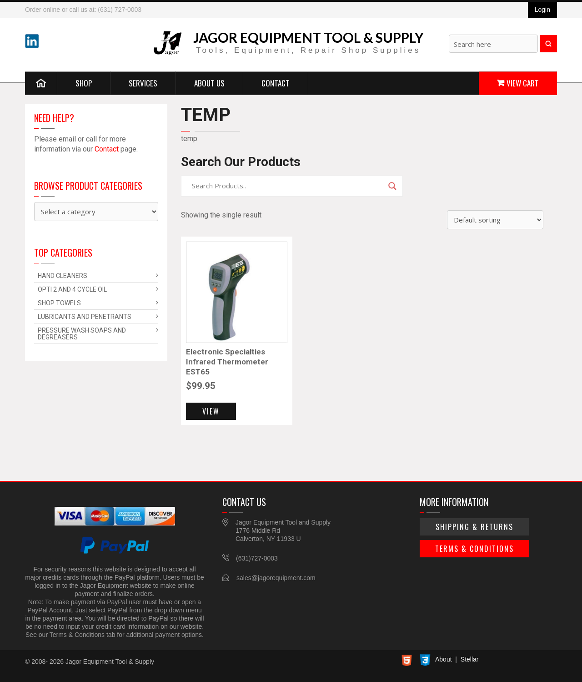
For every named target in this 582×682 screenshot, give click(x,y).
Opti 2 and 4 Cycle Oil (72, 289)
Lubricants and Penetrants (84, 316)
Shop (83, 82)
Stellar (470, 659)
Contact (275, 82)
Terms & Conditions (474, 548)
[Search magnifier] (392, 186)
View (211, 411)
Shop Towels (59, 303)
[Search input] (288, 186)
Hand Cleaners (62, 275)
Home (41, 82)
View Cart (523, 82)
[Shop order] (495, 219)
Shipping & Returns (474, 526)
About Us (209, 82)
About (443, 659)
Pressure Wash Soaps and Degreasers (82, 334)
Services (143, 82)
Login (542, 9)
